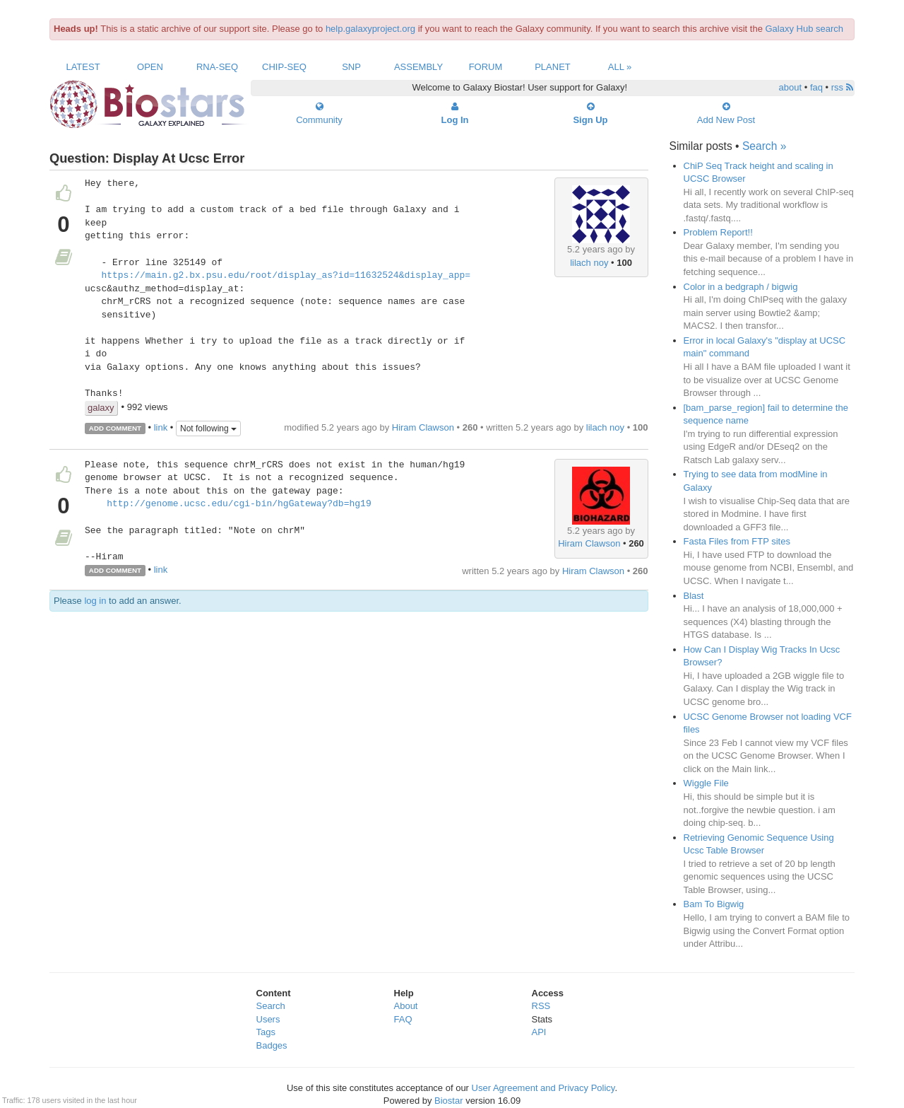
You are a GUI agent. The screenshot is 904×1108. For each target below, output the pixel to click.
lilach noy (589, 262)
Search (270, 1006)
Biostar (448, 1100)
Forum (486, 67)
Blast (694, 595)
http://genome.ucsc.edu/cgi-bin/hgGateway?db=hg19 (239, 504)
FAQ (403, 1019)
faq (816, 87)
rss (842, 87)
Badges (271, 1045)
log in (95, 600)
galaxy (101, 407)
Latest (83, 67)
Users (268, 1019)
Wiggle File (706, 783)
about (790, 87)
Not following (208, 428)
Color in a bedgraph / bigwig (741, 286)
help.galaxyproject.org (370, 28)
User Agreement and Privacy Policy (543, 1088)
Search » (764, 146)
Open (150, 67)
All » (620, 67)
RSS (541, 1006)
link (161, 427)
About (406, 1006)
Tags (265, 1032)
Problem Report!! (718, 232)
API (539, 1032)
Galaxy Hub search (805, 28)
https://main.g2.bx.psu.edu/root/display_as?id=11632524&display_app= (285, 275)
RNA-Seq (217, 67)
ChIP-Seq (284, 67)
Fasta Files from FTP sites (737, 541)
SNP (351, 67)
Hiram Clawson (423, 427)
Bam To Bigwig (714, 904)
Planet (553, 67)
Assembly (418, 67)
